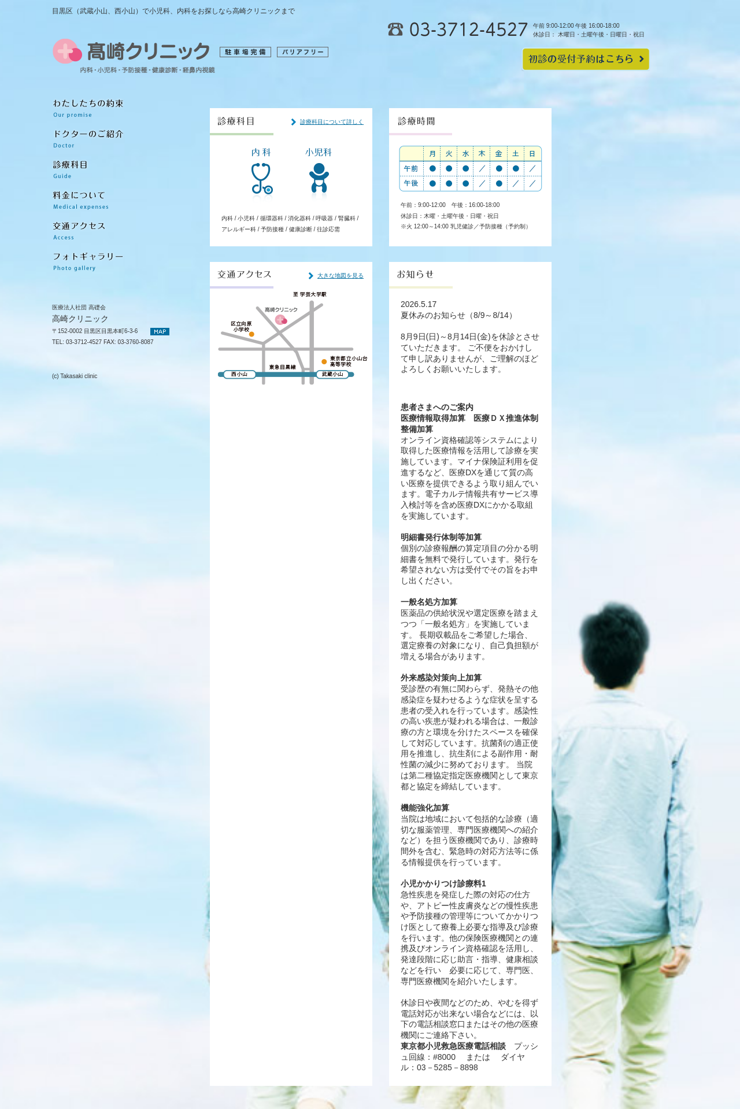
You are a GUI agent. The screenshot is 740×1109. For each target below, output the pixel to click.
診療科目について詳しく (332, 122)
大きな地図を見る (340, 275)
